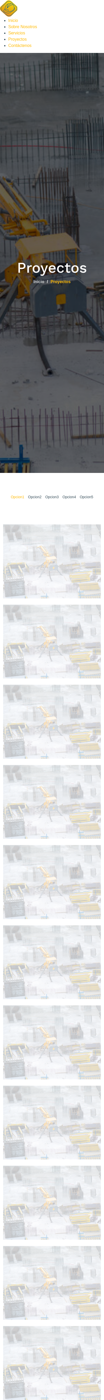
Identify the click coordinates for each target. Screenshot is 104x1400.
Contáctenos (20, 45)
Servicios (16, 33)
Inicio (13, 20)
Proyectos (17, 39)
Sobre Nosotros (22, 27)
